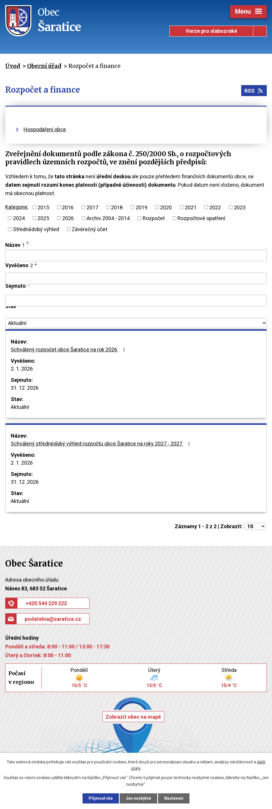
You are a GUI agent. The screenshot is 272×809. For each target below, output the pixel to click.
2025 (43, 218)
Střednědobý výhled (36, 229)
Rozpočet (154, 218)
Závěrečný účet (89, 229)
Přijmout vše (101, 798)
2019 (141, 207)
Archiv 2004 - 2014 (108, 218)
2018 (117, 207)
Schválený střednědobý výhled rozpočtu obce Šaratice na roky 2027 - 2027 (102, 444)
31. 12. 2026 (25, 388)
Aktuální (20, 407)
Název (15, 245)
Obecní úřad (44, 65)
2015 (43, 207)
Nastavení (173, 798)
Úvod (12, 65)
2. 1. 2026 (22, 369)
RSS (254, 91)
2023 (240, 207)
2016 (68, 207)
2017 (92, 207)
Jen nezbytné (138, 798)
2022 (215, 207)
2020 (166, 207)
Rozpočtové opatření (201, 218)
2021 (190, 207)
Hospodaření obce (45, 129)
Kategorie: (16, 207)
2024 (19, 218)
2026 (68, 218)
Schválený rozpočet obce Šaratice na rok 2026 (69, 349)
